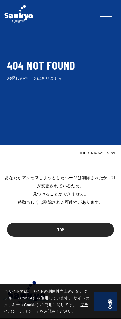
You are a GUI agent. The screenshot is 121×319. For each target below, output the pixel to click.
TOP (82, 153)
